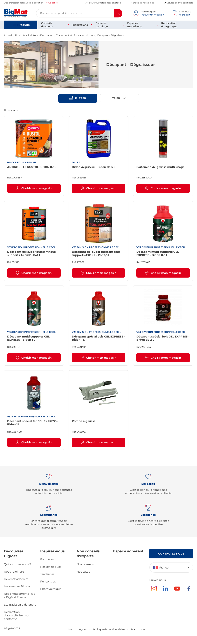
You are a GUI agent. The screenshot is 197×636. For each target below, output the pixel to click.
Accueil (8, 35)
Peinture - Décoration (40, 35)
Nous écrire (52, 2)
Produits (20, 35)
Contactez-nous (171, 553)
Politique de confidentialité (109, 629)
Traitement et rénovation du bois (75, 35)
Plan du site (138, 629)
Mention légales (77, 629)
